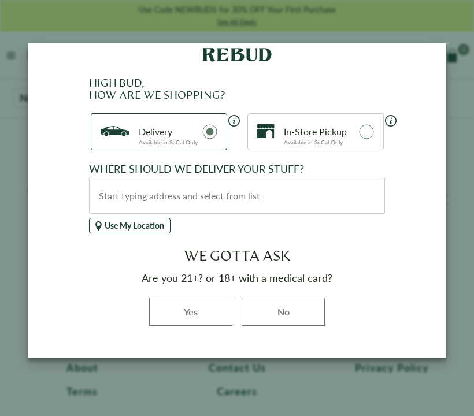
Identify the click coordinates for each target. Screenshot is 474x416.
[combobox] (237, 195)
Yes (208, 311)
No (283, 311)
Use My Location (129, 226)
